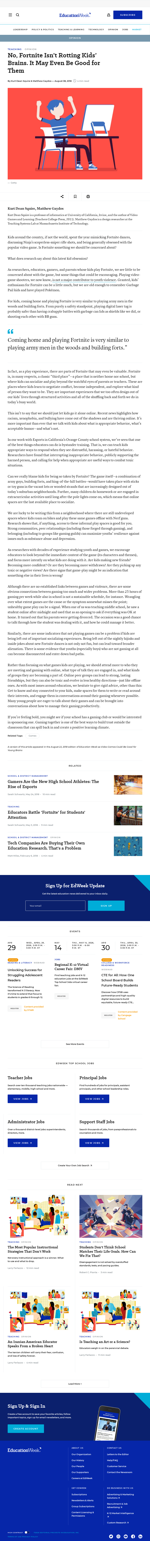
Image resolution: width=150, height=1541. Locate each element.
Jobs (118, 29)
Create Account (25, 1428)
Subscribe (128, 15)
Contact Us (114, 1448)
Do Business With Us (120, 1488)
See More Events (75, 1044)
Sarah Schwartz (16, 794)
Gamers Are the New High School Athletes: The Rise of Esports (53, 784)
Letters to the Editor (118, 1454)
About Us (77, 1448)
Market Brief (134, 29)
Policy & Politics (35, 29)
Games (32, 735)
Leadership (13, 29)
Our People (78, 1466)
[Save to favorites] (75, 196)
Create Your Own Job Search (75, 1165)
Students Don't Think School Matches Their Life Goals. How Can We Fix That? (107, 1251)
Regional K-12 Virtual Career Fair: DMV (71, 967)
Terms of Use (14, 1537)
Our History (78, 1460)
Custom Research (118, 1522)
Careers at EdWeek (82, 1478)
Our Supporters (80, 1472)
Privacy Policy (30, 1537)
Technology (88, 29)
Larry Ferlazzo (15, 1268)
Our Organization (81, 1454)
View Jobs (22, 1098)
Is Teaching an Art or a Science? (104, 1342)
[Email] (55, 906)
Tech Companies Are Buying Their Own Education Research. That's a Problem (46, 845)
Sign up (106, 905)
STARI (30, 1010)
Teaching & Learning (63, 29)
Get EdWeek (79, 1488)
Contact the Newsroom (119, 1472)
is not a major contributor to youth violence (84, 279)
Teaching (15, 49)
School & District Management (28, 776)
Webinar (39, 963)
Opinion (106, 29)
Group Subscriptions (83, 1506)
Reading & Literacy (20, 963)
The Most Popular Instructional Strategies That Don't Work (33, 1249)
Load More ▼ (75, 1384)
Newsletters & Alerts (82, 1500)
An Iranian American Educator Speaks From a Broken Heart (32, 1344)
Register (15, 1008)
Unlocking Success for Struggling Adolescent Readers (25, 975)
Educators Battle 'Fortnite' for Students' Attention (46, 815)
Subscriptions (79, 1494)
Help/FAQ (112, 1460)
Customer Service (116, 1466)
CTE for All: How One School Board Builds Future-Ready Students (119, 980)
